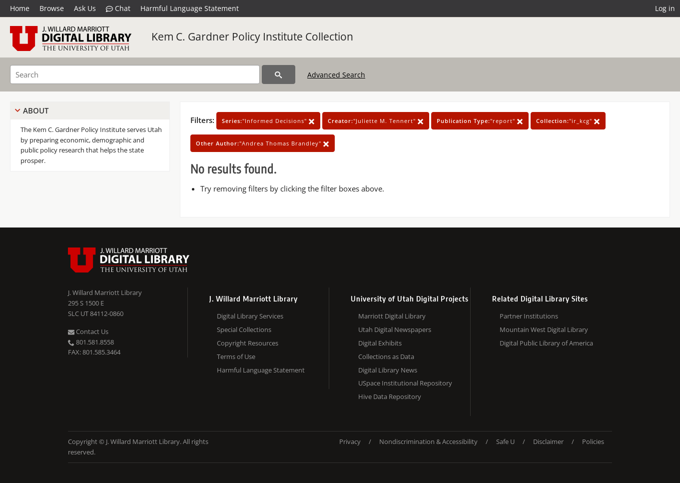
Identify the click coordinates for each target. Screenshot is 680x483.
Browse (51, 8)
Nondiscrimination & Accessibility (428, 441)
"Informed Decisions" (268, 120)
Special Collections (244, 329)
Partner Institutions (529, 316)
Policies (593, 441)
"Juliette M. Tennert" (376, 120)
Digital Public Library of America (546, 343)
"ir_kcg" (568, 120)
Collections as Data (386, 356)
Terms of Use (236, 356)
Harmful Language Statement (189, 8)
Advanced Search (336, 75)
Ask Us (85, 8)
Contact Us (88, 331)
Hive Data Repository (389, 396)
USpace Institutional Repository (405, 383)
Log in (665, 8)
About (35, 111)
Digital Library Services (250, 316)
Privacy (350, 441)
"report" (480, 120)
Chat (118, 9)
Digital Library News (387, 370)
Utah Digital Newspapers (394, 329)
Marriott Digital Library (392, 316)
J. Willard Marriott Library (105, 292)
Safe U (505, 441)
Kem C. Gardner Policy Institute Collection (252, 37)
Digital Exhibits (380, 343)
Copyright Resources (247, 343)
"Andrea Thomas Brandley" (262, 143)
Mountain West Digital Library (544, 329)
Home (19, 8)
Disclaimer (548, 441)
